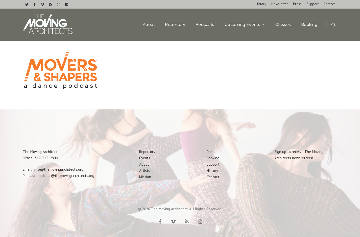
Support (312, 4)
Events (144, 158)
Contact (329, 4)
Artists (144, 170)
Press (297, 4)
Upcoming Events (245, 25)
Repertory (175, 25)
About (149, 25)
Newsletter (279, 4)
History (261, 4)
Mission (145, 176)
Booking (309, 25)
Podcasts (205, 25)
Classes (283, 25)
